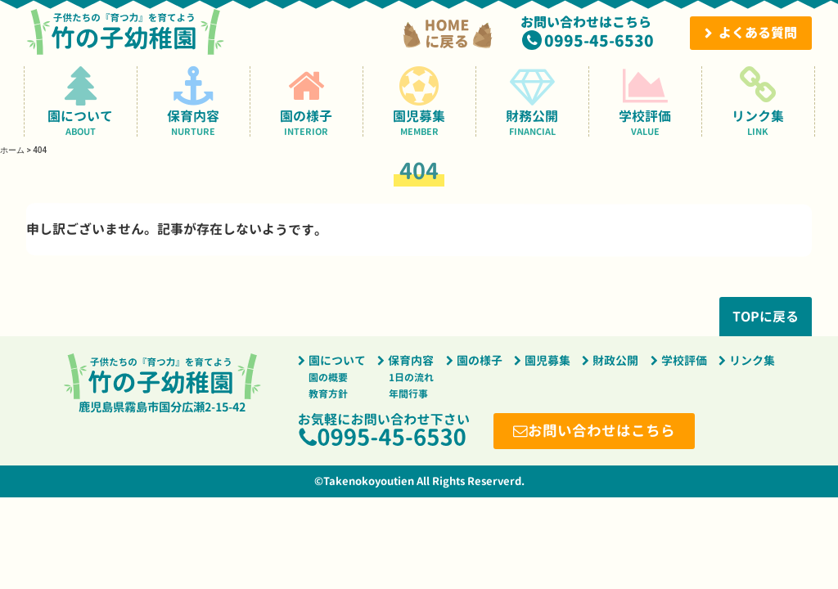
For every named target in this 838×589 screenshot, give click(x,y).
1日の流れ (411, 377)
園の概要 (328, 377)
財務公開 (532, 101)
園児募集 (419, 101)
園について (81, 101)
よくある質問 (758, 33)
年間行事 (408, 394)
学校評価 (645, 101)
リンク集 (758, 101)
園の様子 (306, 101)
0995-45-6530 (599, 40)
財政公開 (615, 361)
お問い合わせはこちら (601, 430)
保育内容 (193, 101)
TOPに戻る (765, 317)
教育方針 (328, 394)
